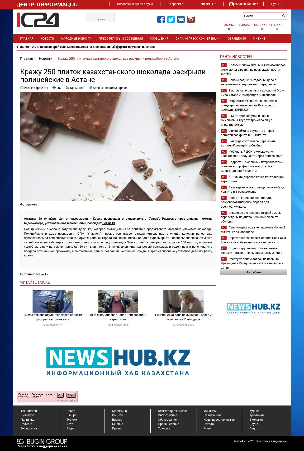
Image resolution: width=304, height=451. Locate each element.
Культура (27, 415)
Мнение (259, 38)
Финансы (210, 411)
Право (116, 428)
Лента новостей (236, 56)
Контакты (207, 4)
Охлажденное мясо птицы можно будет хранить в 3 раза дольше (253, 189)
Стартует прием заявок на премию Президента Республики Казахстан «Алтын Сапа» (252, 263)
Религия (26, 424)
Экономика (29, 428)
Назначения (212, 415)
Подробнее (253, 272)
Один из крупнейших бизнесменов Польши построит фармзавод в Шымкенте (251, 250)
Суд (252, 428)
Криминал (77, 88)
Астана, (98, 88)
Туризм (71, 419)
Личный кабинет (243, 4)
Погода (209, 424)
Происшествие (168, 424)
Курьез (254, 411)
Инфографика (167, 415)
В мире (71, 415)
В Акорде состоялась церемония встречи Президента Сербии (248, 143)
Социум (117, 415)
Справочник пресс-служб (135, 4)
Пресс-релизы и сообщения (121, 38)
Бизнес (117, 419)
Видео (70, 428)
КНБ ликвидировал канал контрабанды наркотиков (118, 317)
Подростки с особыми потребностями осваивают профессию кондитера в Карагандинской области (252, 166)
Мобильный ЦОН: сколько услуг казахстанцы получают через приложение (251, 153)
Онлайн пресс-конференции (198, 38)
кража (123, 88)
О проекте (176, 4)
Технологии (29, 411)
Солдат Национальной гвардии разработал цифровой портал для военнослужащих (246, 202)
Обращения (237, 38)
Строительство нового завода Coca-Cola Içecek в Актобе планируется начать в (253, 240)
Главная (26, 38)
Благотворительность (173, 411)
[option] (152, 47)
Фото (207, 428)
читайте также (35, 282)
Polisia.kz (108, 223)
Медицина (119, 411)
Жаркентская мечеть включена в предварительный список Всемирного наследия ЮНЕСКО (249, 105)
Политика (27, 419)
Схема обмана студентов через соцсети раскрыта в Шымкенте (53, 317)
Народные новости (76, 38)
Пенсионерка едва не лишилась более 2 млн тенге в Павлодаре (183, 317)
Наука (253, 424)
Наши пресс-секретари (220, 419)
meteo (101, 19)
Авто (69, 424)
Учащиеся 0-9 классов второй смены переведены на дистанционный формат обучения (251, 216)
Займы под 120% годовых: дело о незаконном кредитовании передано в (248, 82)
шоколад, (111, 88)
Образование (167, 419)
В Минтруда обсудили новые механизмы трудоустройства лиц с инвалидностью (246, 120)
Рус (275, 4)
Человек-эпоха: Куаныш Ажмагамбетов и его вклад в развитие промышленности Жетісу (253, 69)
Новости (47, 38)
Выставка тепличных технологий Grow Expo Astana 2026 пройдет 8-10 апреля (252, 92)
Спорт (70, 411)
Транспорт (165, 428)
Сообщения (159, 38)
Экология (256, 419)
